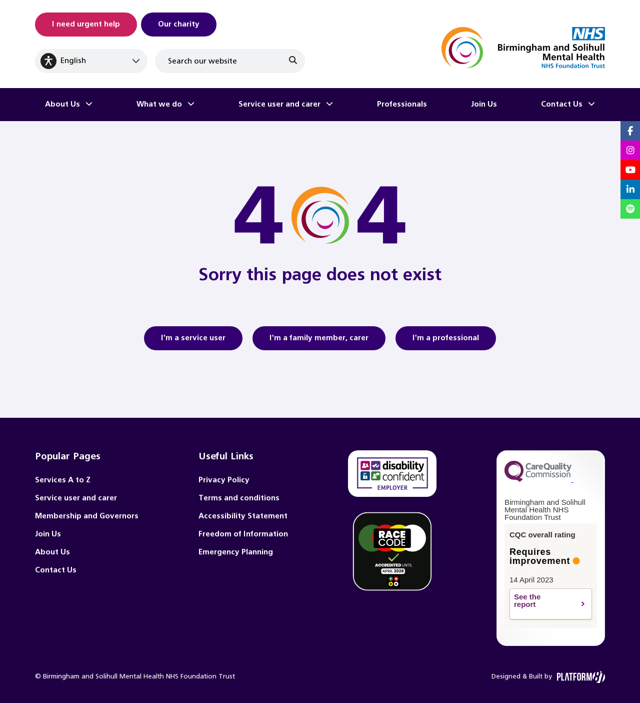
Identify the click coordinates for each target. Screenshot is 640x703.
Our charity (179, 24)
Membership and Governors (86, 516)
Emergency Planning (235, 552)
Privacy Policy (224, 480)
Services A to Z (62, 480)
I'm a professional (445, 341)
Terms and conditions (239, 498)
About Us (62, 104)
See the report (545, 604)
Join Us (484, 104)
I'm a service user (193, 341)
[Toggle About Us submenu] (89, 105)
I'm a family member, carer (319, 341)
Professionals (402, 104)
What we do (159, 104)
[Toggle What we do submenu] (191, 105)
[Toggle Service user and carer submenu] (329, 105)
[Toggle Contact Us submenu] (591, 105)
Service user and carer (279, 104)
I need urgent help (86, 24)
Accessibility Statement (243, 516)
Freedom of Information (243, 534)
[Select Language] (91, 61)
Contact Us (561, 104)
